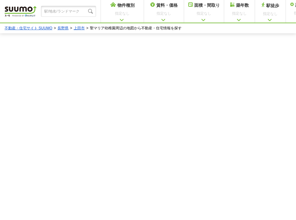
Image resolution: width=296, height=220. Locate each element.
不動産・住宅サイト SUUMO (28, 28)
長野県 (62, 28)
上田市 (79, 28)
